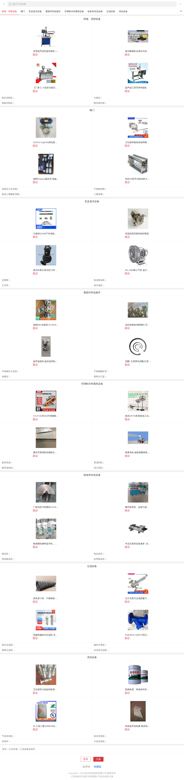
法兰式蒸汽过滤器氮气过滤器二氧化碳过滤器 (138, 598)
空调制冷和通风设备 (74, 11)
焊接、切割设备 (9, 11)
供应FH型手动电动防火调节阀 (138, 179)
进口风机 (99, 468)
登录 (85, 759)
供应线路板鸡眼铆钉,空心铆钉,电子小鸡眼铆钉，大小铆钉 (138, 325)
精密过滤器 (8, 650)
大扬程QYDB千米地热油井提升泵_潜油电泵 (46, 234)
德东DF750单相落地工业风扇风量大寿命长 (138, 416)
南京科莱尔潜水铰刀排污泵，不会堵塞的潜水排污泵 (46, 270)
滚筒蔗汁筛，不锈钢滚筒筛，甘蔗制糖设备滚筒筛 (46, 598)
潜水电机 (99, 285)
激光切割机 (8, 98)
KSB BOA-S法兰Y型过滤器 (138, 635)
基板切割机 (8, 103)
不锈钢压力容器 (10, 371)
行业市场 (13, 749)
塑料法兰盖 (100, 376)
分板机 (98, 98)
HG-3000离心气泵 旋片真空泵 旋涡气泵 (138, 270)
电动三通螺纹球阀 (11, 194)
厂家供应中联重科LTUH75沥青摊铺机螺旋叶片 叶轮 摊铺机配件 (46, 507)
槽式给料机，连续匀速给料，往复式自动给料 (138, 507)
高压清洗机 (100, 736)
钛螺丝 (6, 376)
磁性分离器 (100, 645)
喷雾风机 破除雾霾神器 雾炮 (138, 452)
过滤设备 (110, 11)
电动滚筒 (99, 554)
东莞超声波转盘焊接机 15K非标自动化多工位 (46, 51)
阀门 (23, 11)
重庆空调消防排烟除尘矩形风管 (46, 452)
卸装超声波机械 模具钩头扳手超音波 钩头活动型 (138, 726)
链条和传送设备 (95, 11)
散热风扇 (7, 462)
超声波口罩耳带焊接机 (136, 88)
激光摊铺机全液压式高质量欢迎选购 (138, 51)
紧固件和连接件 (53, 11)
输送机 (6, 554)
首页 (4, 749)
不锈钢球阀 (100, 189)
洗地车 (6, 741)
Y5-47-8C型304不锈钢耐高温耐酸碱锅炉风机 (46, 416)
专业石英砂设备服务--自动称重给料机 (138, 544)
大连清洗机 (100, 741)
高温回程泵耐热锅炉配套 (137, 234)
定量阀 (6, 280)
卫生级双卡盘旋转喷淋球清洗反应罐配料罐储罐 (46, 689)
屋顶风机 (99, 462)
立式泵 (6, 285)
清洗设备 (123, 11)
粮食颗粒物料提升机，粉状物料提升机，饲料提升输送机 (46, 544)
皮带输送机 (100, 559)
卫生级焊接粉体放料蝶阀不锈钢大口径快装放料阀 (138, 142)
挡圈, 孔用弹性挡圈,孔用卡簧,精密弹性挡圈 (138, 361)
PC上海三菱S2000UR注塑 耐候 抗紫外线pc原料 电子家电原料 (46, 726)
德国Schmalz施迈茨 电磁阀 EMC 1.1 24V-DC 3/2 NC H (46, 179)
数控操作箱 (100, 103)
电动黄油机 (100, 280)
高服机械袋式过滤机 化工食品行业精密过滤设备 (46, 635)
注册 (98, 759)
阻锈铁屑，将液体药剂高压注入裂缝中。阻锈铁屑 (138, 689)
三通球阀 (99, 194)
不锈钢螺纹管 (101, 371)
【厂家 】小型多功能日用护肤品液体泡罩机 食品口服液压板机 (46, 88)
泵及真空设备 (35, 11)
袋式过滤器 (8, 645)
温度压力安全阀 (10, 189)
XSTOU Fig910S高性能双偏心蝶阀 (46, 142)
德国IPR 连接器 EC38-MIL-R (46, 325)
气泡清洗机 (8, 736)
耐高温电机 (8, 468)
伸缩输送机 (8, 559)
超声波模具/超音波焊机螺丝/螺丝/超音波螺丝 (46, 361)
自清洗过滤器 (101, 650)
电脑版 (97, 766)
